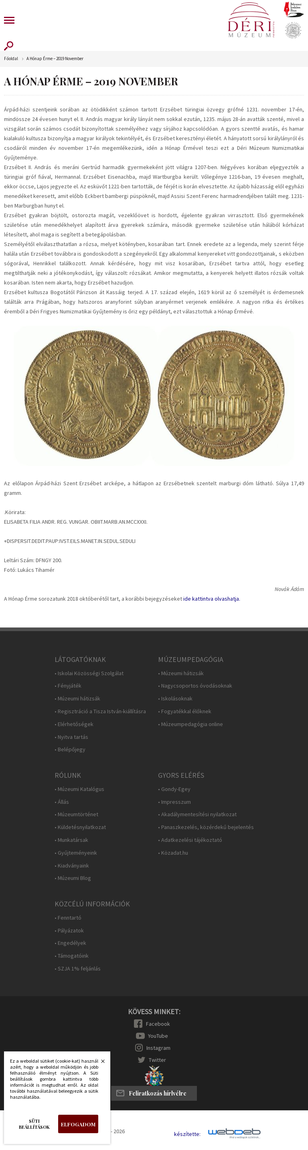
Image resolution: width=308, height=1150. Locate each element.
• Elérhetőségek (74, 724)
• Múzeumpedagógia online (190, 724)
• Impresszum (174, 802)
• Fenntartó (68, 917)
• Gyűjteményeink (76, 852)
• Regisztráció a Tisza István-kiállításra (100, 711)
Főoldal (11, 58)
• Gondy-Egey (174, 789)
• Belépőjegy (70, 749)
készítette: (187, 1134)
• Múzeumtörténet (76, 814)
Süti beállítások (34, 1124)
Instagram (158, 1047)
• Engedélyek (70, 943)
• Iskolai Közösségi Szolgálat (89, 673)
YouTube (158, 1035)
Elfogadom (78, 1124)
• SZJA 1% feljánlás (78, 968)
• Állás (62, 802)
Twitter (157, 1059)
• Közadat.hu (173, 852)
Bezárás (98, 1063)
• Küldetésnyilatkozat (80, 827)
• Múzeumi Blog (73, 878)
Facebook (158, 1023)
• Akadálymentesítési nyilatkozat (197, 814)
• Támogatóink (72, 955)
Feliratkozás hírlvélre (157, 1093)
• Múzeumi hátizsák (77, 698)
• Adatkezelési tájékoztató (190, 840)
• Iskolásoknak (175, 698)
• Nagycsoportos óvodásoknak (195, 685)
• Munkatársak (71, 840)
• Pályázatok (69, 930)
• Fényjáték (68, 685)
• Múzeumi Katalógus (79, 789)
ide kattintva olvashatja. (211, 598)
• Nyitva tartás (71, 737)
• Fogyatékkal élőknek (184, 711)
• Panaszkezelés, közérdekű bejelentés (206, 827)
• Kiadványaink (72, 865)
